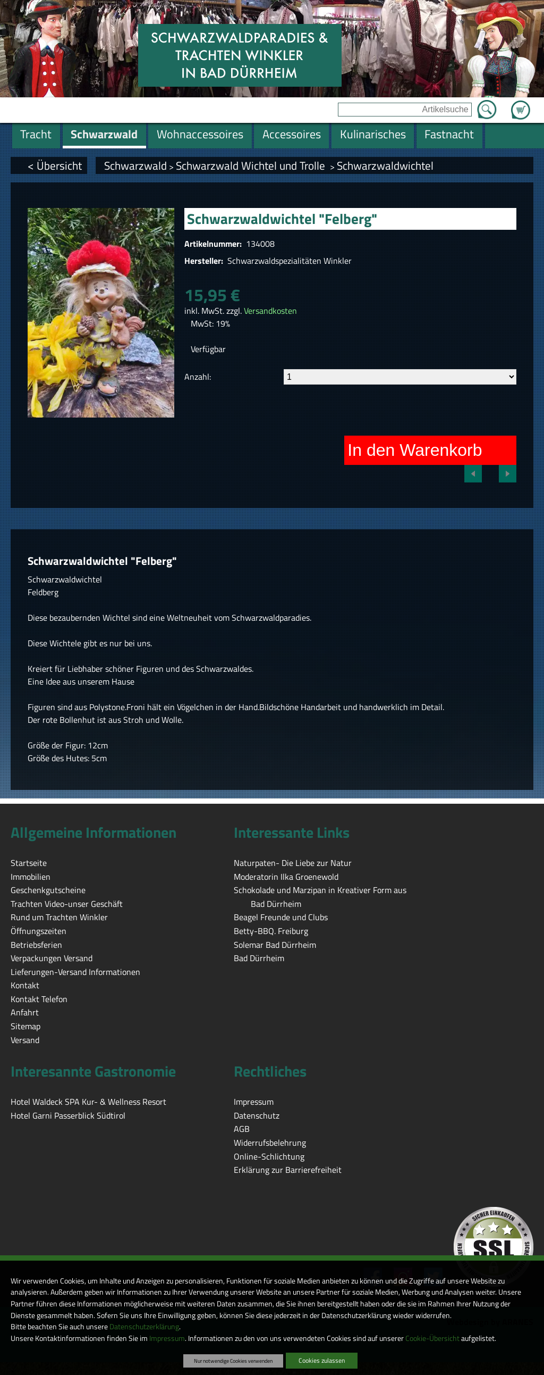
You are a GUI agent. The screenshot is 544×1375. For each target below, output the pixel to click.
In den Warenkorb (414, 450)
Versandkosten (270, 310)
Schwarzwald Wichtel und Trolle (252, 165)
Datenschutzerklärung (144, 1326)
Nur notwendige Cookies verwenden (233, 1360)
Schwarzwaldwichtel (385, 165)
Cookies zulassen (322, 1360)
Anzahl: (197, 376)
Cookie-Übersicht (432, 1338)
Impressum (167, 1338)
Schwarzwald (135, 165)
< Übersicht (55, 165)
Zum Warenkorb (520, 103)
